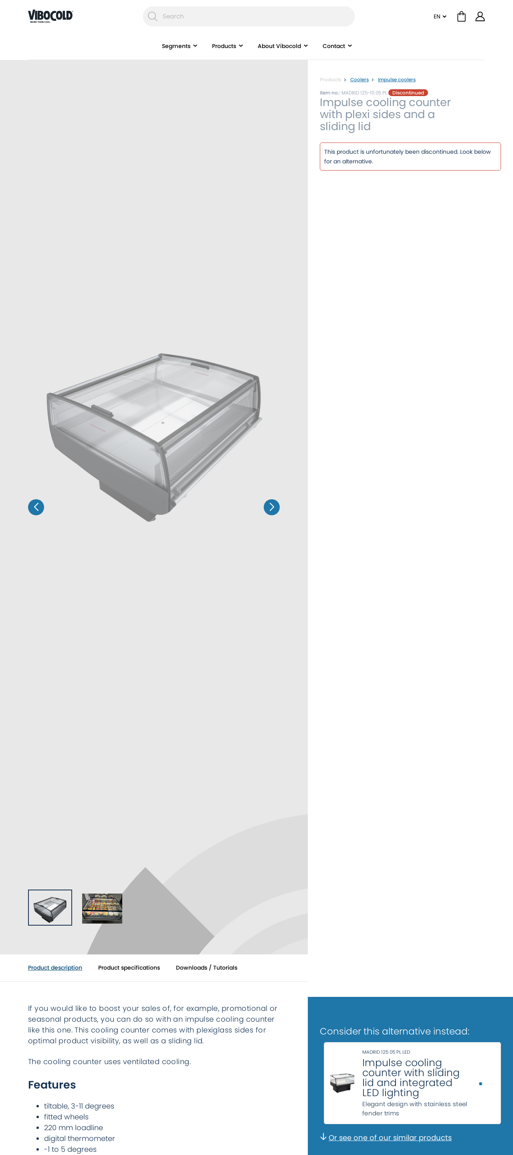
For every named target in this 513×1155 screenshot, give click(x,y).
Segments (176, 46)
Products (224, 46)
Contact (334, 46)
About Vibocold (279, 46)
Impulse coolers (397, 79)
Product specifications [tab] (129, 968)
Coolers (359, 79)
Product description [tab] (55, 968)
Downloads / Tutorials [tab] (206, 968)
